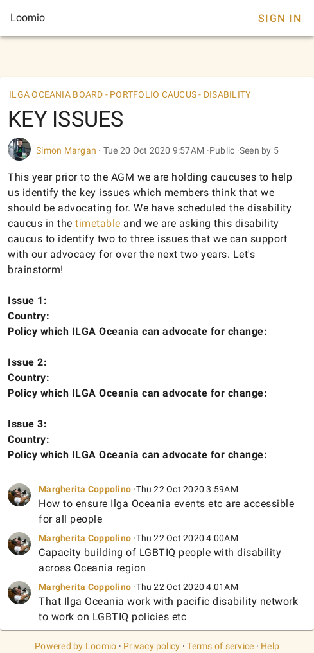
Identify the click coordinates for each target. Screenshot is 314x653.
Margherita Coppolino (85, 489)
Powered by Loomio (75, 646)
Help (270, 646)
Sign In (279, 18)
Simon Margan (66, 150)
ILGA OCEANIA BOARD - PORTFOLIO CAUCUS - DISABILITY (130, 94)
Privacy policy (151, 646)
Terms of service (220, 646)
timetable (98, 223)
